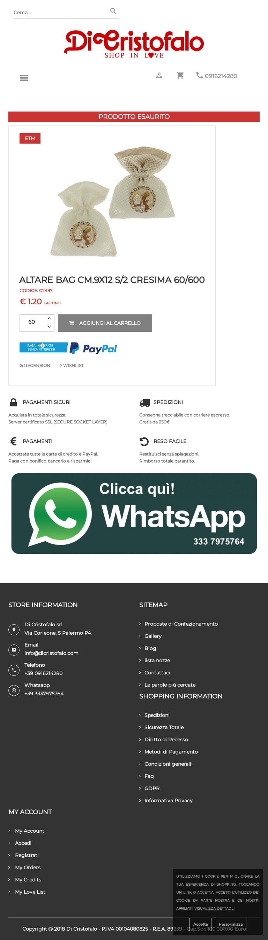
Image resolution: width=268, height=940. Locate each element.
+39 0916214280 (43, 673)
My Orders (24, 867)
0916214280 (221, 76)
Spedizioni (154, 715)
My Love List (26, 892)
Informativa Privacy (166, 800)
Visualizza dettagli (214, 908)
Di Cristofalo (81, 929)
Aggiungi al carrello (105, 323)
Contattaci (154, 673)
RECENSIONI (36, 365)
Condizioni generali (165, 764)
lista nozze (154, 660)
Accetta (200, 924)
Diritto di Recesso (163, 739)
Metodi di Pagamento (168, 752)
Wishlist (71, 365)
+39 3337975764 (44, 693)
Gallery (150, 636)
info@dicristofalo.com (51, 653)
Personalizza (231, 924)
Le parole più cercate (167, 685)
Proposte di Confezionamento (178, 624)
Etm (30, 138)
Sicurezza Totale (161, 727)
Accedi (19, 843)
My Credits (24, 880)
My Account (26, 831)
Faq (146, 776)
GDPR (149, 788)
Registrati (23, 855)
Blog (147, 648)
